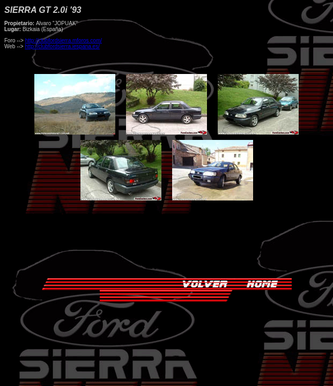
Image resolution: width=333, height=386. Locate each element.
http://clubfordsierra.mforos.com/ (63, 40)
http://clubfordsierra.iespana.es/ (62, 46)
